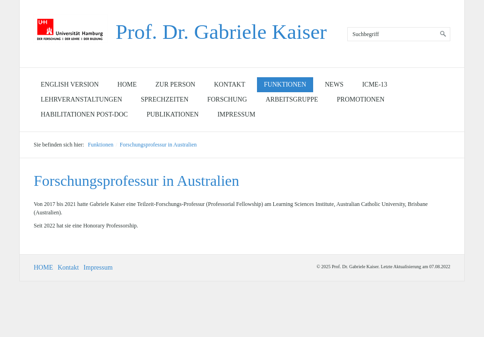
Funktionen (285, 84)
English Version (70, 84)
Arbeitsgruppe (292, 99)
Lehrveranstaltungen (81, 99)
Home (127, 84)
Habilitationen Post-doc (84, 114)
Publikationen (172, 114)
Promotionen (361, 99)
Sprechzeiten (165, 99)
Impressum (236, 114)
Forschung (227, 99)
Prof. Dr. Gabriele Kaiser (221, 32)
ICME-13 (375, 84)
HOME (43, 267)
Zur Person (175, 84)
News (334, 84)
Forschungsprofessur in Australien (158, 144)
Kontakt (229, 84)
